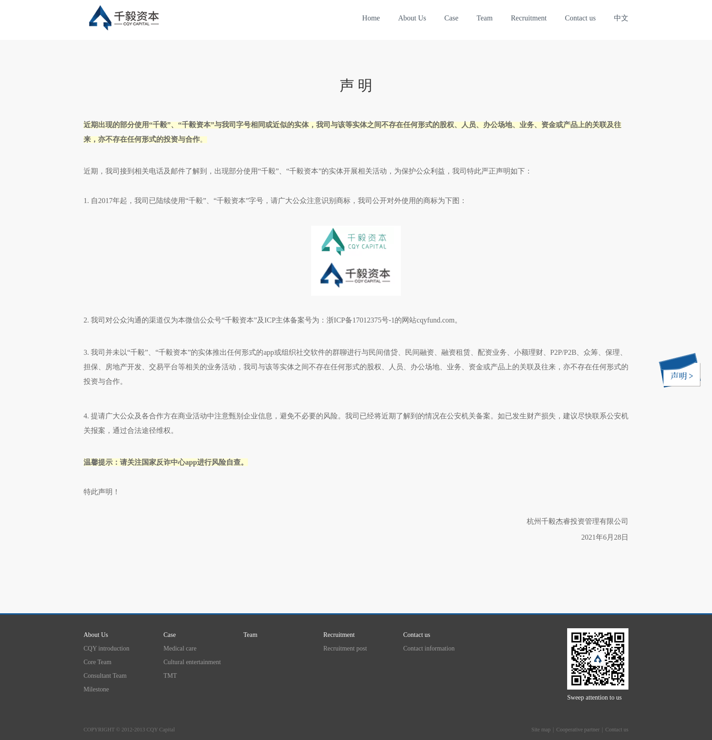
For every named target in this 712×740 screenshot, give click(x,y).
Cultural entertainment (192, 662)
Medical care (180, 648)
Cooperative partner (578, 729)
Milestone (96, 689)
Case (451, 18)
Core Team (97, 662)
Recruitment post (345, 648)
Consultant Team (105, 675)
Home (371, 18)
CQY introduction (106, 648)
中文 (621, 18)
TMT (170, 675)
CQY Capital (161, 729)
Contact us (580, 18)
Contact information (429, 648)
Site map (540, 729)
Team (485, 18)
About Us (412, 18)
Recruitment (529, 18)
